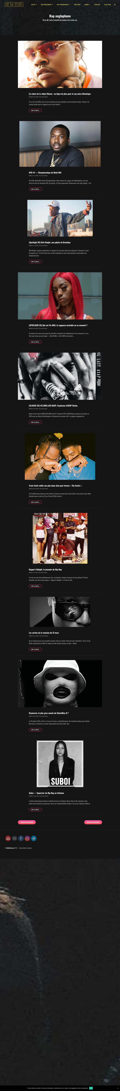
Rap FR (33, 4)
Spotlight (77, 4)
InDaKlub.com (10, 848)
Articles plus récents (93, 822)
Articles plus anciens (26, 822)
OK (91, 1088)
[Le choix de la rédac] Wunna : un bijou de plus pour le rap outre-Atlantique (60, 93)
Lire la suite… (36, 110)
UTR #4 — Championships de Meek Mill (45, 172)
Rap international (63, 4)
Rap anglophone (46, 4)
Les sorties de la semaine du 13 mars (44, 632)
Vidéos (87, 4)
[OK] (118, 1088)
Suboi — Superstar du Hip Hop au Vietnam (46, 792)
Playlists (97, 4)
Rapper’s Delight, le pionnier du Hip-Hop (45, 569)
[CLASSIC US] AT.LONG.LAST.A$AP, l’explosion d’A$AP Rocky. (53, 405)
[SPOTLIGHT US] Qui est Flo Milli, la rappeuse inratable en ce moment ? (58, 325)
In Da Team (107, 4)
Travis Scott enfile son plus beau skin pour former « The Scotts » (55, 485)
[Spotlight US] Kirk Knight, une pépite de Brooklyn (49, 242)
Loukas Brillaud (44, 97)
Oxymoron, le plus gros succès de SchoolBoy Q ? (49, 713)
